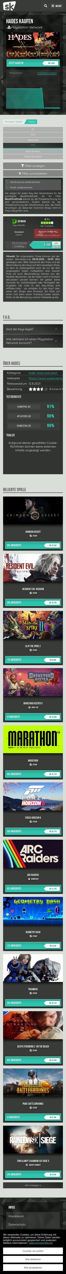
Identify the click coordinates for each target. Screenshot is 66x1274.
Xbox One (33, 139)
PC (33, 129)
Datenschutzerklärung (41, 1243)
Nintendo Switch (33, 156)
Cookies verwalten (33, 1250)
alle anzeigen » (33, 1185)
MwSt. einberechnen (19, 187)
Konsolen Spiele (13, 121)
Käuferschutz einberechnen (23, 182)
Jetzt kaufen (33, 63)
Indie (32, 373)
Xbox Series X (33, 151)
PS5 (33, 145)
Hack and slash (47, 373)
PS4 (33, 134)
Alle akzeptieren (33, 1267)
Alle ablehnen (33, 1259)
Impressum (16, 1216)
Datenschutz (17, 1224)
